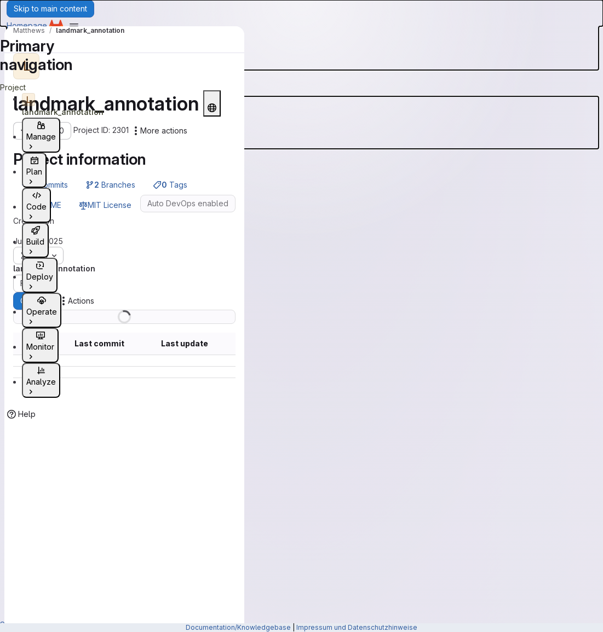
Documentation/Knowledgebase (238, 627)
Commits (45, 184)
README (41, 205)
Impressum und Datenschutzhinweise (356, 627)
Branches (110, 184)
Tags (170, 184)
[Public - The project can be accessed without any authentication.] (212, 103)
